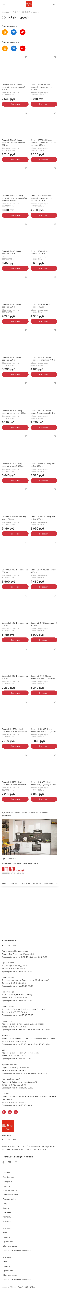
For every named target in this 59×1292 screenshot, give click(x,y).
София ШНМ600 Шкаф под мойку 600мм (14, 517)
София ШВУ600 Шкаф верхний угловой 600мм (13, 464)
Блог (5, 1232)
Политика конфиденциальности (17, 1250)
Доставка (7, 1212)
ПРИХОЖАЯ (48, 883)
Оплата (6, 1208)
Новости (6, 1186)
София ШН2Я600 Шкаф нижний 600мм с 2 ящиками (14, 730)
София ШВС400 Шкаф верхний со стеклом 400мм (43, 358)
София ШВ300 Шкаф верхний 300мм (11, 252)
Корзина (7, 1221)
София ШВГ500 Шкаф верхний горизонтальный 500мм (13, 87)
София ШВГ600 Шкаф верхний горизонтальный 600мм (42, 87)
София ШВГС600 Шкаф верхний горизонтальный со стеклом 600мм (14, 198)
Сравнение (8, 1241)
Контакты (7, 1217)
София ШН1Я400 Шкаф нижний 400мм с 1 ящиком (43, 677)
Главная (5, 12)
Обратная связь (10, 1246)
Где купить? (8, 1181)
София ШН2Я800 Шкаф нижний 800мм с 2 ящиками (43, 730)
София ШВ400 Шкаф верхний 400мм (40, 252)
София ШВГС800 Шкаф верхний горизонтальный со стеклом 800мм (43, 198)
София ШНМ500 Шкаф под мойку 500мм (43, 464)
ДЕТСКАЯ (37, 883)
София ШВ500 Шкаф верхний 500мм (11, 305)
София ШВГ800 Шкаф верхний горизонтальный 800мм (13, 142)
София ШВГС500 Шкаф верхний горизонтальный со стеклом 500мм (43, 142)
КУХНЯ (15, 12)
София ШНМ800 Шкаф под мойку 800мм (43, 517)
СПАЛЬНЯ (15, 883)
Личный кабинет (10, 1194)
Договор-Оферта (10, 1199)
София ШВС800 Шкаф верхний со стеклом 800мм (43, 411)
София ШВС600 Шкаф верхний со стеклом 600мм (14, 411)
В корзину (15, 104)
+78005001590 (9, 945)
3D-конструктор (10, 1190)
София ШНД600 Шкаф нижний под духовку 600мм (43, 783)
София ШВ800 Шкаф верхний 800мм (11, 358)
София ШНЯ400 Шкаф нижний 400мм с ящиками (14, 783)
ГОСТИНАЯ (26, 883)
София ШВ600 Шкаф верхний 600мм (40, 305)
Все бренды (8, 1177)
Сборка (6, 1203)
